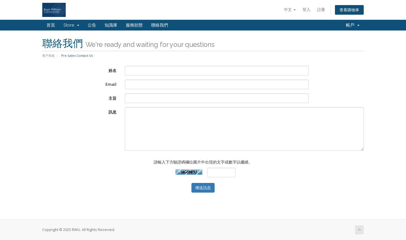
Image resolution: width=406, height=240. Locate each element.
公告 (92, 25)
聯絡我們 (159, 25)
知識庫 (111, 25)
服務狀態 (134, 25)
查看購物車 (349, 9)
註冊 (321, 9)
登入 (306, 9)
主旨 (112, 98)
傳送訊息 (203, 187)
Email (110, 84)
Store (71, 25)
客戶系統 (48, 55)
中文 (290, 9)
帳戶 (352, 25)
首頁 (51, 25)
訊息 (112, 112)
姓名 (112, 70)
